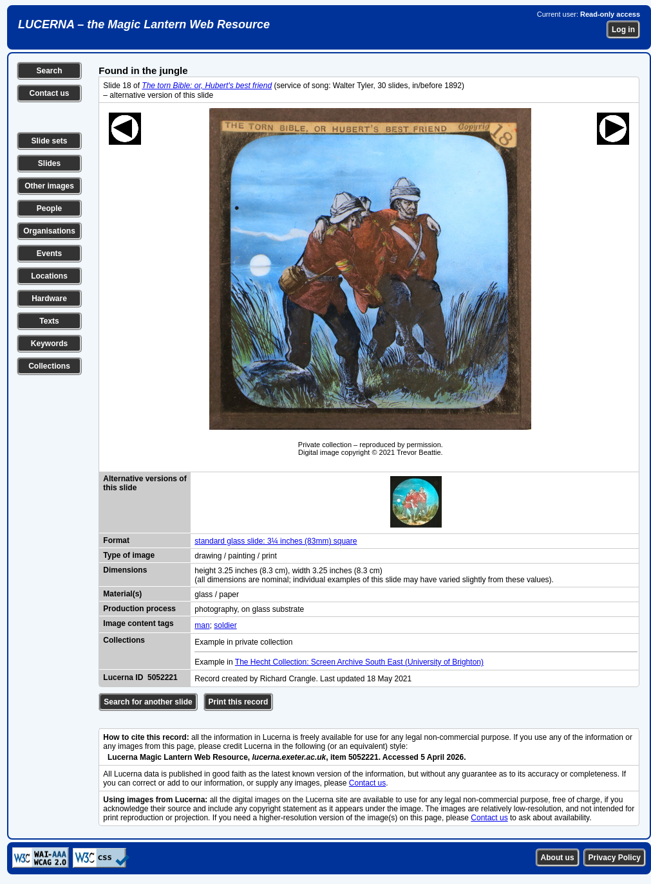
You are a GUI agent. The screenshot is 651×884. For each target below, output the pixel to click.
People (49, 208)
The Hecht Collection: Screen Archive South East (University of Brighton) (359, 662)
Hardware (49, 298)
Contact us (49, 93)
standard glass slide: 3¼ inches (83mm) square (275, 541)
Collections (49, 366)
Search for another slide (148, 701)
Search (49, 70)
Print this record (239, 701)
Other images (49, 185)
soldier (225, 625)
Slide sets (49, 140)
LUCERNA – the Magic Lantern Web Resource (144, 24)
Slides (49, 163)
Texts (49, 321)
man (201, 625)
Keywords (49, 343)
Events (49, 253)
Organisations (49, 230)
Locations (49, 276)
